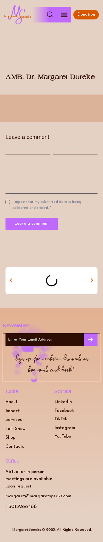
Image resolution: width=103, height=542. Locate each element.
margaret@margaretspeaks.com (38, 496)
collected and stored (30, 208)
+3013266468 (21, 506)
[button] (64, 14)
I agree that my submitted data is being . (46, 205)
